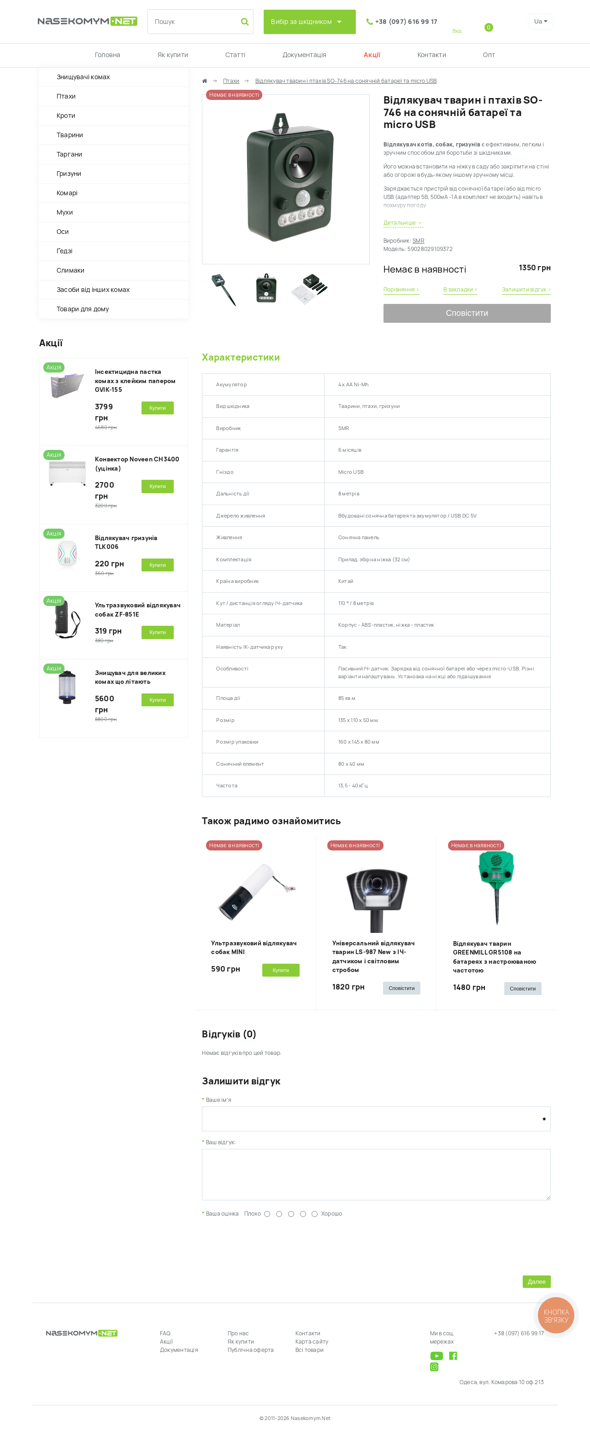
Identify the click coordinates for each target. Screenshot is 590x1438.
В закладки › (460, 289)
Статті (235, 55)
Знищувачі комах (83, 77)
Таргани (70, 154)
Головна (108, 55)
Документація (305, 55)
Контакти (432, 55)
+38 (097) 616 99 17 (406, 21)
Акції (372, 55)
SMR (419, 241)
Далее (537, 1288)
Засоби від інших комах (93, 289)
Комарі (67, 193)
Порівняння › (401, 289)
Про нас (238, 1340)
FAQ (165, 1340)
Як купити (173, 55)
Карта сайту (312, 1348)
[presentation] (272, 1252)
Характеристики (240, 357)
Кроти (66, 115)
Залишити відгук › (526, 289)
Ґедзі (64, 251)
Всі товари (309, 1357)
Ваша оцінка (222, 1220)
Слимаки (71, 270)
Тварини (70, 135)
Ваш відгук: (221, 1142)
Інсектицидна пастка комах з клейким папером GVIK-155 (135, 381)
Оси (63, 231)
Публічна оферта (251, 1357)
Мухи (65, 212)
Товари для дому (83, 309)
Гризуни (69, 173)
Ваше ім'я (218, 1100)
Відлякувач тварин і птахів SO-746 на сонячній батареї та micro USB (346, 81)
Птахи (66, 96)
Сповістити (467, 313)
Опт (489, 55)
